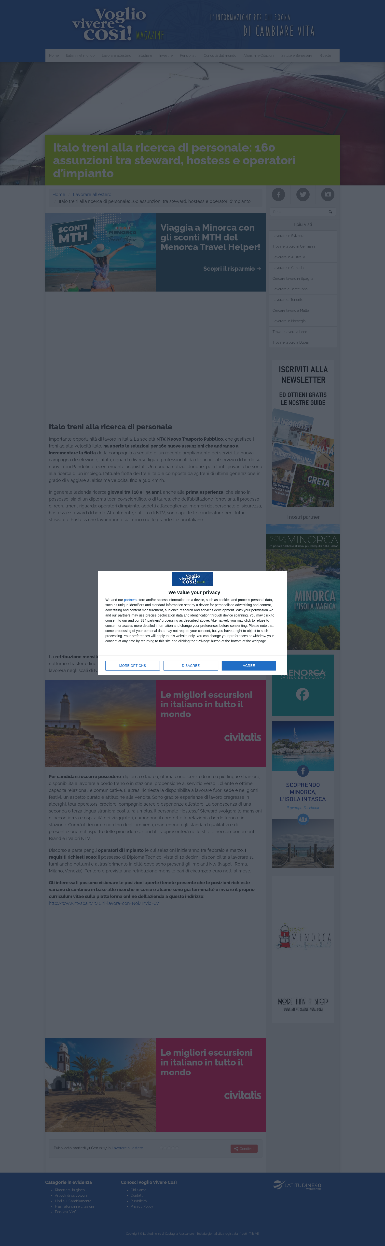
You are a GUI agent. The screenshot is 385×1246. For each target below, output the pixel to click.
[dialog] (192, 623)
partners (130, 600)
